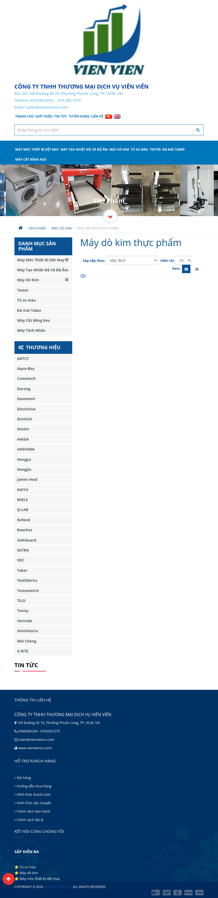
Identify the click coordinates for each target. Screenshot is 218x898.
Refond (23, 519)
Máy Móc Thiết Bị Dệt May (37, 149)
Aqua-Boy (26, 368)
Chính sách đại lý (28, 819)
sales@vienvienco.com (47, 107)
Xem (176, 268)
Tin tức (60, 116)
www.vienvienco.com (34, 748)
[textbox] (109, 129)
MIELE (22, 499)
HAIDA (23, 439)
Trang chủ (24, 116)
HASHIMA (25, 449)
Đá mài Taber (173, 149)
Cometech (26, 378)
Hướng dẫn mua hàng (32, 786)
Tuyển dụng (79, 116)
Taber (22, 570)
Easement (26, 398)
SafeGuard (26, 540)
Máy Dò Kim (119, 149)
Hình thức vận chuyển (32, 802)
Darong (23, 388)
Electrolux (26, 408)
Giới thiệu (44, 116)
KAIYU (22, 489)
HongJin (24, 469)
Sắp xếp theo (94, 260)
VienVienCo (27, 630)
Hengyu (24, 459)
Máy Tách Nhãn (31, 330)
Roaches (24, 529)
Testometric (28, 590)
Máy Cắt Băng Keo (30, 159)
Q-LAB (22, 509)
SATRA (23, 550)
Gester (23, 428)
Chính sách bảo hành (32, 811)
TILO (21, 600)
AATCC (23, 358)
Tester (155, 149)
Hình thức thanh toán (32, 794)
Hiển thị (167, 260)
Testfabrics (27, 580)
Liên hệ (97, 116)
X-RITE (23, 651)
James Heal (27, 479)
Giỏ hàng (22, 777)
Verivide (24, 620)
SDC (20, 560)
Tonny (22, 610)
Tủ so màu (139, 149)
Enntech (24, 418)
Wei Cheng (26, 641)
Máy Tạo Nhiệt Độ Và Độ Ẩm (84, 149)
